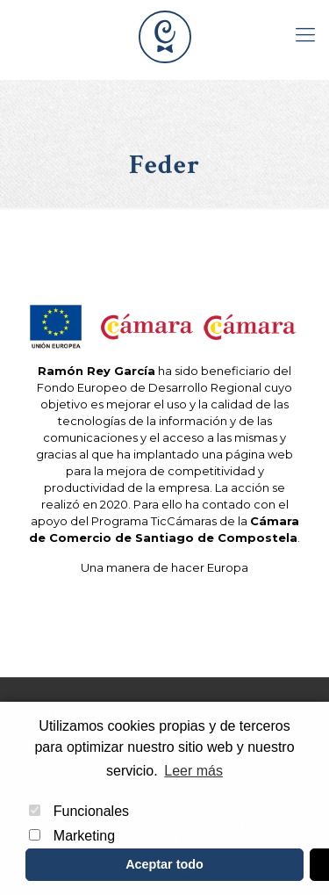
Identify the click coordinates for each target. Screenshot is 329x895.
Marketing (72, 835)
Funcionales (79, 811)
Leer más (193, 770)
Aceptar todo (164, 864)
